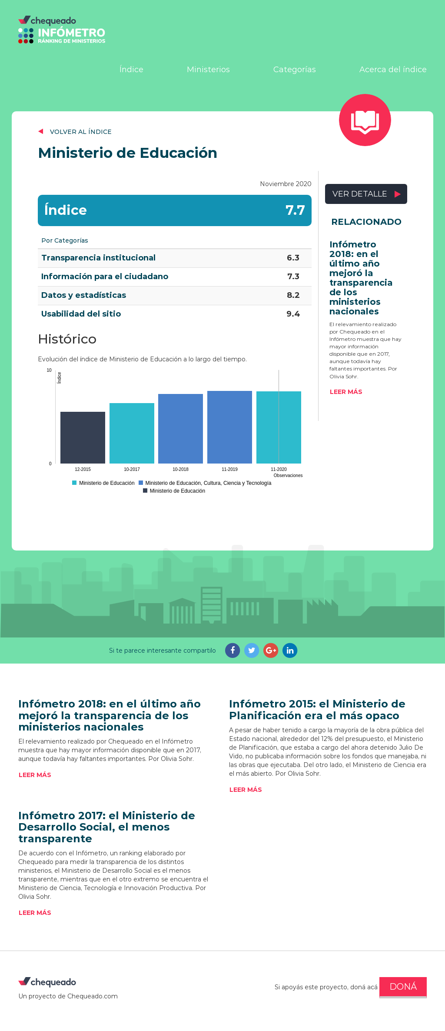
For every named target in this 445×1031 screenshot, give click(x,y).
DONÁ (403, 986)
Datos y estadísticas (83, 295)
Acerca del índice (393, 69)
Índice (131, 69)
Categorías (294, 69)
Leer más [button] (346, 392)
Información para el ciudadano (104, 276)
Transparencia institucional (98, 258)
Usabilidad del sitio (81, 314)
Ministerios (208, 69)
